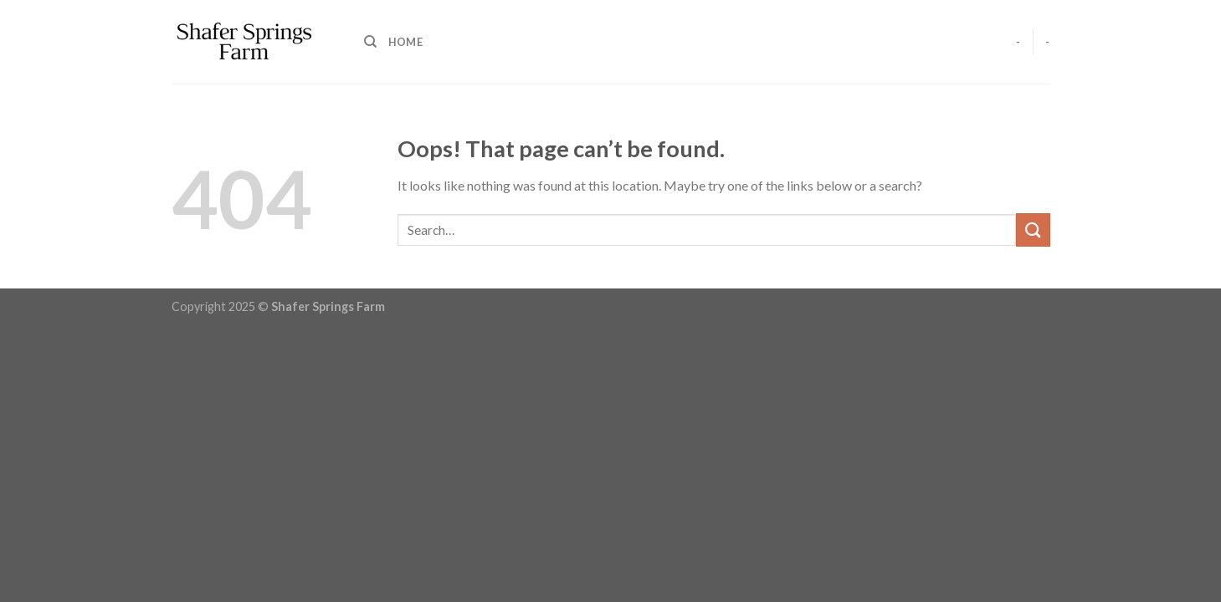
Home (405, 41)
